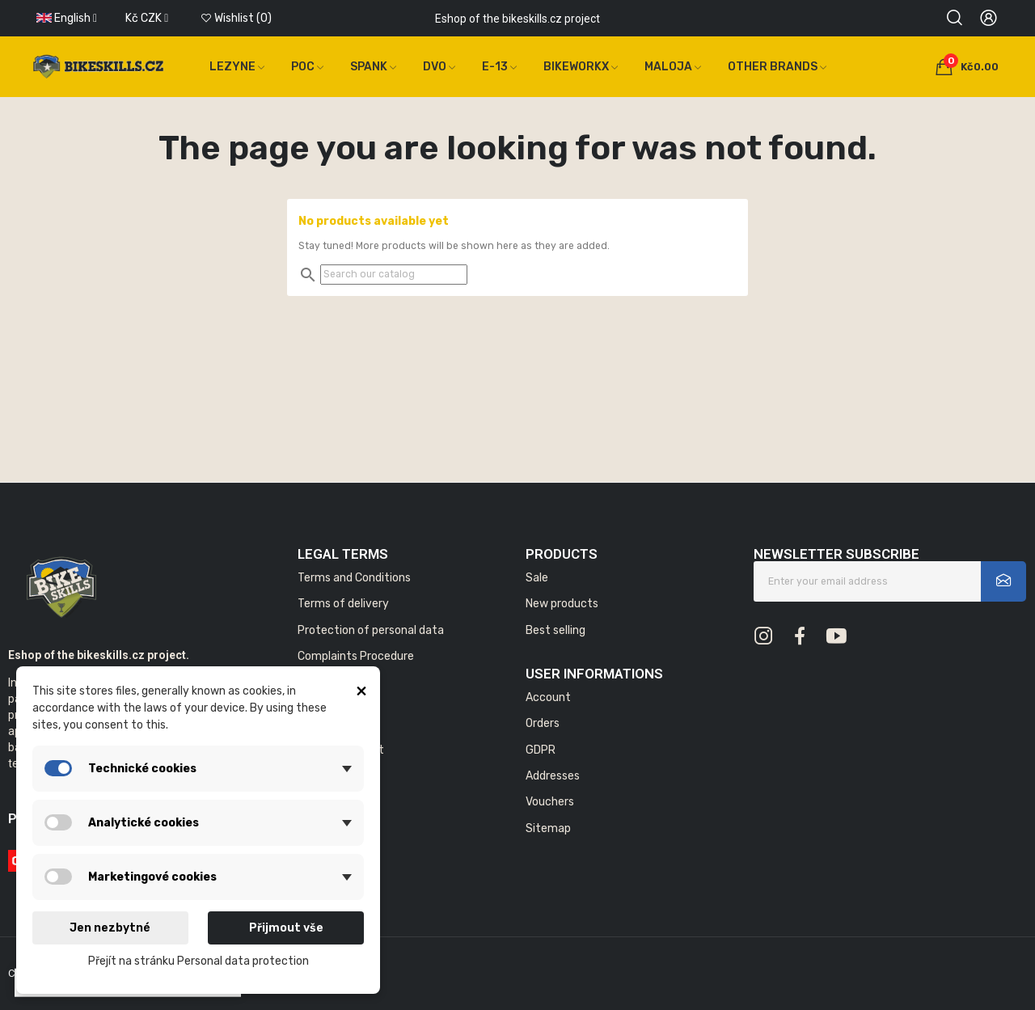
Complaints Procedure (356, 656)
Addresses (553, 776)
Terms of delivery (343, 604)
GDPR (541, 750)
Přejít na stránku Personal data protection (198, 961)
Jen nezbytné (110, 928)
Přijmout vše (286, 928)
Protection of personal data (371, 630)
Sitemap (548, 828)
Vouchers (550, 802)
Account (548, 697)
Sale (537, 578)
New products (562, 604)
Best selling (555, 630)
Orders (543, 723)
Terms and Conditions (354, 578)
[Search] (393, 274)
